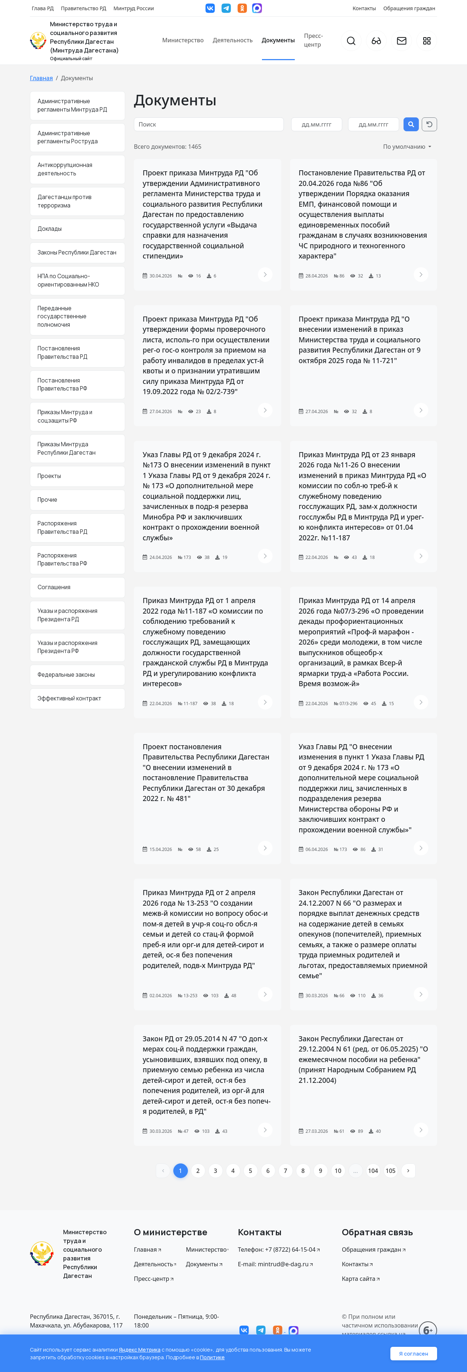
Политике (212, 1357)
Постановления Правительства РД (63, 353)
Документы (278, 40)
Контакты (364, 8)
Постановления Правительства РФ (62, 385)
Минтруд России (133, 8)
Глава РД (43, 8)
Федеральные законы (66, 675)
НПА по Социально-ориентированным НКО (68, 280)
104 (373, 1171)
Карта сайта (361, 1279)
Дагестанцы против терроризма (65, 201)
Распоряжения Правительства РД (63, 528)
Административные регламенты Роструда (68, 137)
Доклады (50, 229)
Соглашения (54, 587)
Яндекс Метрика (140, 1349)
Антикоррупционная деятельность (65, 169)
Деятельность (232, 40)
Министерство (183, 40)
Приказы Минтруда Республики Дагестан (67, 448)
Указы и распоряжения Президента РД (67, 615)
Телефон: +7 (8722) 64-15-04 (279, 1249)
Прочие (47, 500)
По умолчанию (405, 147)
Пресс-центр (313, 40)
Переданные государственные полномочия (62, 316)
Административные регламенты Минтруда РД (72, 105)
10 (338, 1171)
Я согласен (413, 1353)
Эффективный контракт (69, 698)
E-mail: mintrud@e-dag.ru (276, 1264)
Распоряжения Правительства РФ (62, 560)
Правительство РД (83, 8)
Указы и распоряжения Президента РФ (67, 647)
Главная (41, 78)
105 (390, 1171)
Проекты (49, 476)
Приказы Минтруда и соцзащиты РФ (65, 416)
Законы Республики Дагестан (77, 252)
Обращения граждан (409, 8)
